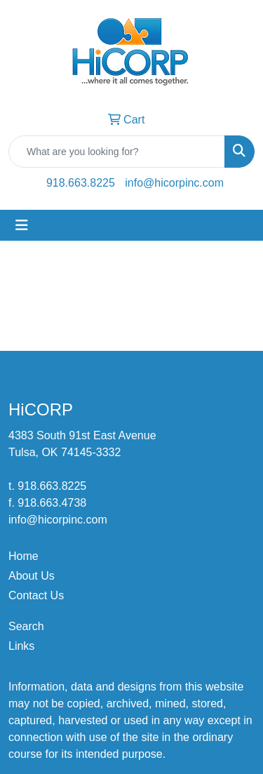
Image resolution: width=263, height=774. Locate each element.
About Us (31, 576)
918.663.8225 (80, 183)
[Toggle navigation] (21, 225)
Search (26, 626)
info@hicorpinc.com (174, 183)
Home (23, 556)
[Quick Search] (116, 151)
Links (21, 646)
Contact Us (36, 595)
